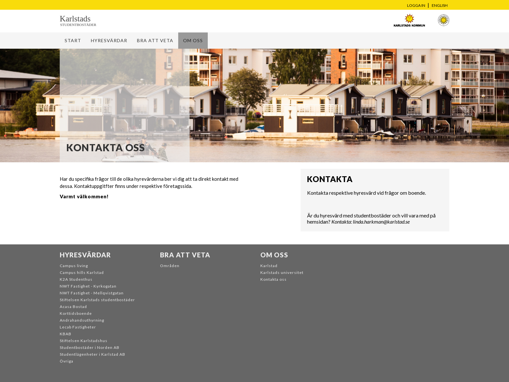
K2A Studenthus (76, 279)
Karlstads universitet (282, 272)
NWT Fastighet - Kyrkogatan (88, 286)
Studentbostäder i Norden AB (89, 347)
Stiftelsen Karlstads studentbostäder (97, 299)
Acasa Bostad (73, 306)
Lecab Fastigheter (78, 327)
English (440, 5)
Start (73, 40)
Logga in (416, 5)
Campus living (74, 265)
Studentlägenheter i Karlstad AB (92, 354)
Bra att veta (155, 40)
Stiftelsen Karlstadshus (83, 340)
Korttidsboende (76, 313)
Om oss (193, 40)
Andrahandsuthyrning (82, 320)
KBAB (65, 333)
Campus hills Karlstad (82, 272)
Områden (170, 265)
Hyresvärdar (109, 40)
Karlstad (269, 265)
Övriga (66, 361)
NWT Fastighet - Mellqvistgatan (92, 292)
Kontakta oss (273, 279)
